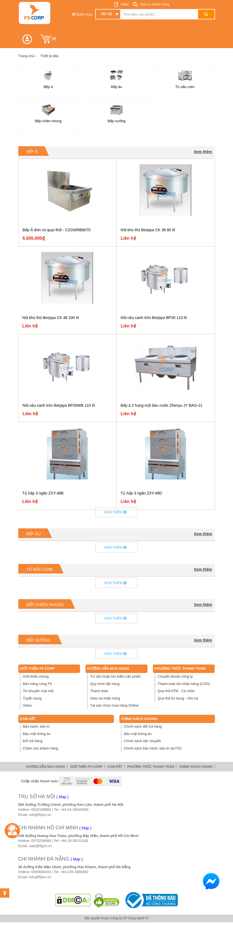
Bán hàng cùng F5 (37, 684)
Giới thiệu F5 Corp (37, 668)
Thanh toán (99, 691)
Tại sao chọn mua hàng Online (114, 705)
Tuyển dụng (32, 698)
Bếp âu (33, 533)
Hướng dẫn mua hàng (108, 668)
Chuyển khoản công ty (175, 676)
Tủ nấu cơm (39, 569)
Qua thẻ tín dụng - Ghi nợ (178, 698)
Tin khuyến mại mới (38, 691)
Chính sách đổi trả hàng (143, 726)
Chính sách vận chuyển (142, 741)
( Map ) (63, 797)
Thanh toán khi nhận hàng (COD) (184, 684)
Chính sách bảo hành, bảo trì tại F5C (153, 748)
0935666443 (41, 872)
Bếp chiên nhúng (45, 604)
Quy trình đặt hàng (104, 684)
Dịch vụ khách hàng (154, 4)
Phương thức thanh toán (180, 668)
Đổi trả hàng (32, 741)
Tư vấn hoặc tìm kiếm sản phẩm (115, 676)
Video (124, 4)
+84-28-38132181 (74, 841)
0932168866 (41, 809)
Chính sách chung (139, 719)
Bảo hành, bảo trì (36, 726)
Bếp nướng (38, 640)
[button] (27, 39)
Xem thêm (203, 152)
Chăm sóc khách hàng (40, 748)
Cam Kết (28, 719)
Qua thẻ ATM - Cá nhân (176, 691)
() (48, 38)
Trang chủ (27, 56)
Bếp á (32, 151)
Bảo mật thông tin (37, 734)
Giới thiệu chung (36, 676)
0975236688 (41, 841)
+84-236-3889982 (74, 872)
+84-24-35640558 (74, 809)
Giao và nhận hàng (105, 698)
